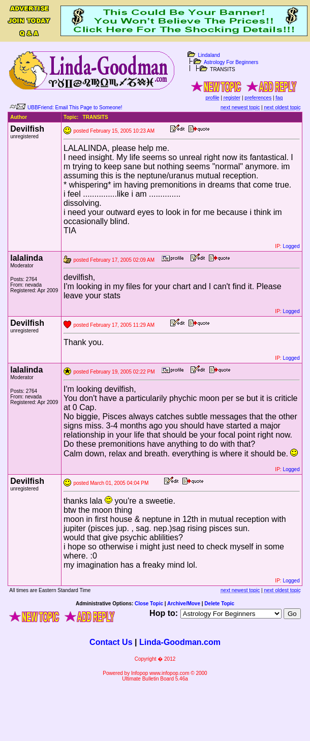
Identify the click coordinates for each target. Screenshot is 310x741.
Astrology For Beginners (231, 62)
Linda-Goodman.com (180, 642)
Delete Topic (219, 603)
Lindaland (209, 55)
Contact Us (110, 642)
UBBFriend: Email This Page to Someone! (74, 107)
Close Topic (149, 603)
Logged (291, 246)
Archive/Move (183, 603)
